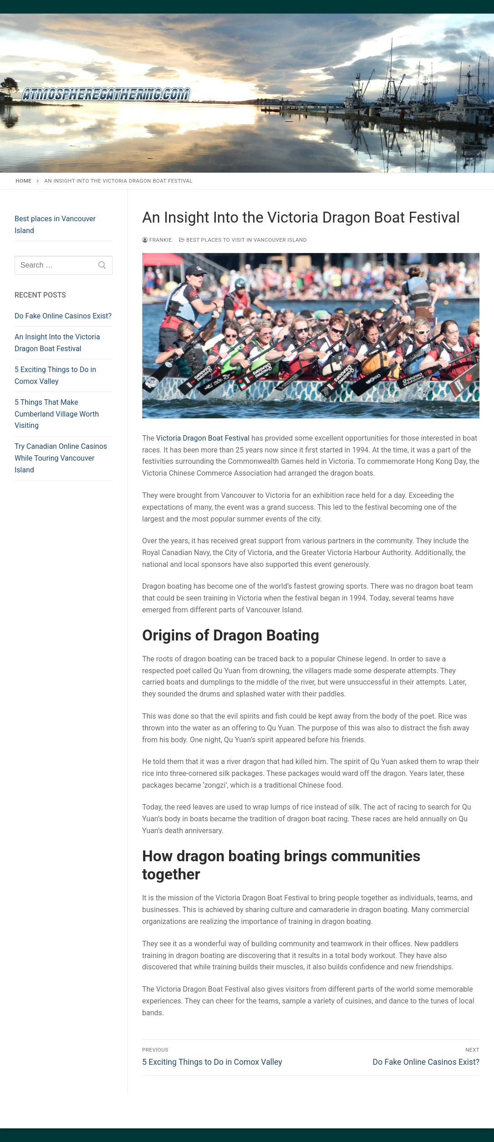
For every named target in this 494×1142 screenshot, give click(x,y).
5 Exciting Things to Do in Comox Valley (55, 375)
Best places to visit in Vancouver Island (243, 240)
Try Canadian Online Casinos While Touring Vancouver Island (61, 458)
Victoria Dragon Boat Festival (203, 438)
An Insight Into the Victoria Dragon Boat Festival (57, 343)
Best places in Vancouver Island (55, 224)
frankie (157, 240)
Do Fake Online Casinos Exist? (63, 316)
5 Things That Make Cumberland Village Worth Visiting (57, 414)
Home (24, 181)
